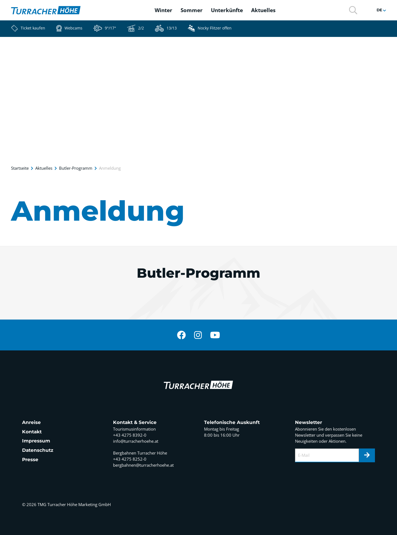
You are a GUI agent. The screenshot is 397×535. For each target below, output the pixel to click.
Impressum (36, 441)
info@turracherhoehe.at (135, 441)
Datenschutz (37, 450)
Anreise (31, 422)
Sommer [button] (192, 10)
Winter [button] (163, 10)
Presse (30, 459)
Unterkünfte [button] (227, 10)
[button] (353, 10)
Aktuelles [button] (263, 10)
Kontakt (32, 431)
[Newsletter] (367, 455)
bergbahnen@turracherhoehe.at (143, 465)
